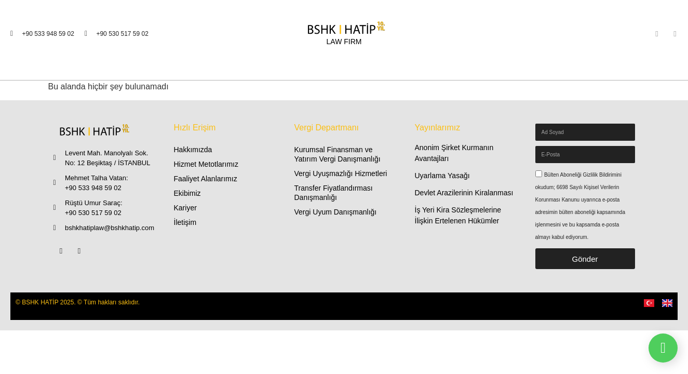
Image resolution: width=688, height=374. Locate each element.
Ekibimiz (187, 193)
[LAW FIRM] (344, 34)
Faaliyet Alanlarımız (205, 179)
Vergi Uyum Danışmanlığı (335, 212)
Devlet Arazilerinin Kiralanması (464, 193)
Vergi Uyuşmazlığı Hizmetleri (340, 173)
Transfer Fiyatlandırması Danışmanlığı (333, 193)
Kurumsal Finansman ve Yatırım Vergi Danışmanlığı (337, 154)
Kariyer (185, 208)
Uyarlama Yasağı (442, 175)
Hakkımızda (193, 149)
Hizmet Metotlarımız (206, 164)
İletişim (185, 222)
